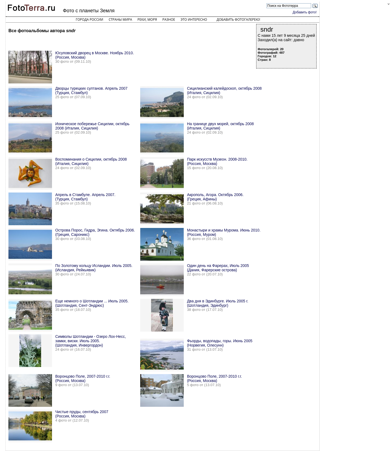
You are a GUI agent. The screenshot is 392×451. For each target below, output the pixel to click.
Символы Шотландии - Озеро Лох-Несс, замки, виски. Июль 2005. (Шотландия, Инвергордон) (90, 340)
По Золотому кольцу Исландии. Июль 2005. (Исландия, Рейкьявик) (93, 267)
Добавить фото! (305, 12)
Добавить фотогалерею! (238, 19)
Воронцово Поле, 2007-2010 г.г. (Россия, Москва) (82, 378)
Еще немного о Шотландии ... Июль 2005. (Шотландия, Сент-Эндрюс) (91, 303)
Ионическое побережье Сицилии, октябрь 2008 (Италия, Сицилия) (92, 126)
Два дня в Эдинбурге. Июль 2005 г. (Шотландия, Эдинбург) (217, 303)
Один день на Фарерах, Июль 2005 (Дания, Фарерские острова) (218, 267)
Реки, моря (147, 19)
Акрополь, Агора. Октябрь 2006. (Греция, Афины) (215, 197)
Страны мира (120, 19)
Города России (89, 19)
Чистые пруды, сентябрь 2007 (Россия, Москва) (81, 414)
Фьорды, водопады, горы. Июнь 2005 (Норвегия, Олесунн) (219, 343)
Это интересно (193, 19)
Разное (169, 19)
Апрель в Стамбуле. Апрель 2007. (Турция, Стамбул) (85, 197)
